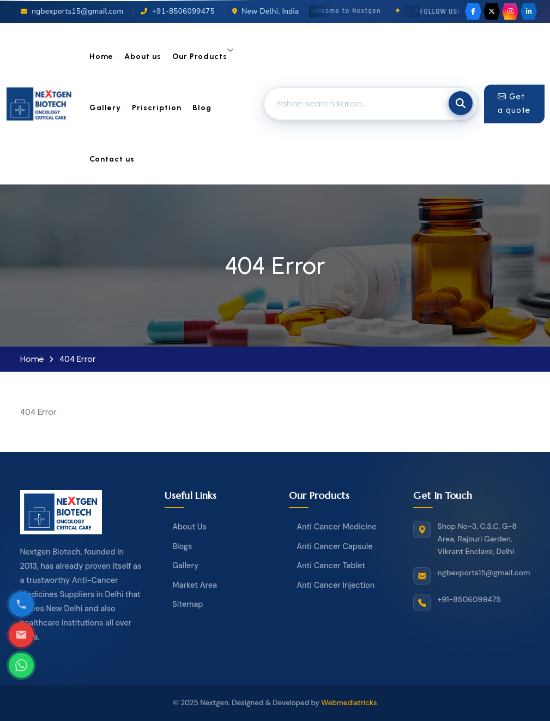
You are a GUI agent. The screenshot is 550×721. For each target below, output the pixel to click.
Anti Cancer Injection (335, 585)
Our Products (199, 56)
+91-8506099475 (178, 11)
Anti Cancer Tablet (331, 565)
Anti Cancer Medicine (336, 527)
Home (101, 56)
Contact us (112, 159)
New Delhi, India (265, 11)
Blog (201, 107)
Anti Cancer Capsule (334, 546)
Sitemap (187, 604)
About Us (189, 527)
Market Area (194, 585)
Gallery (105, 107)
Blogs (182, 546)
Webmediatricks (349, 702)
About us (142, 56)
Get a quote (514, 104)
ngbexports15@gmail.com (72, 11)
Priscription (157, 107)
